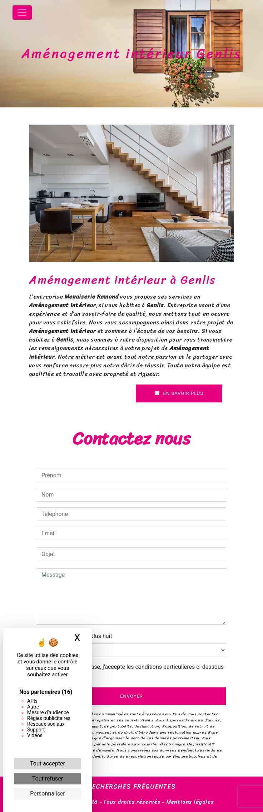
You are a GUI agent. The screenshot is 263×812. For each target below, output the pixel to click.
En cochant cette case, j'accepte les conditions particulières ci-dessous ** (134, 671)
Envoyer (131, 696)
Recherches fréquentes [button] (132, 787)
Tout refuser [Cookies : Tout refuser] (47, 778)
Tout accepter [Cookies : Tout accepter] (47, 763)
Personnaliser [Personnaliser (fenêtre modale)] (47, 793)
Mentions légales (189, 802)
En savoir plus (179, 393)
